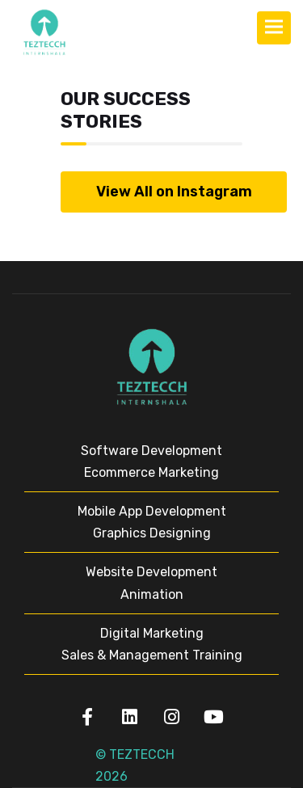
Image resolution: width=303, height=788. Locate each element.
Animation (151, 594)
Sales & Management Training (151, 655)
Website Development (151, 571)
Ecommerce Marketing (151, 472)
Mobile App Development (152, 511)
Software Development (151, 450)
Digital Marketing (152, 633)
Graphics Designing (152, 533)
